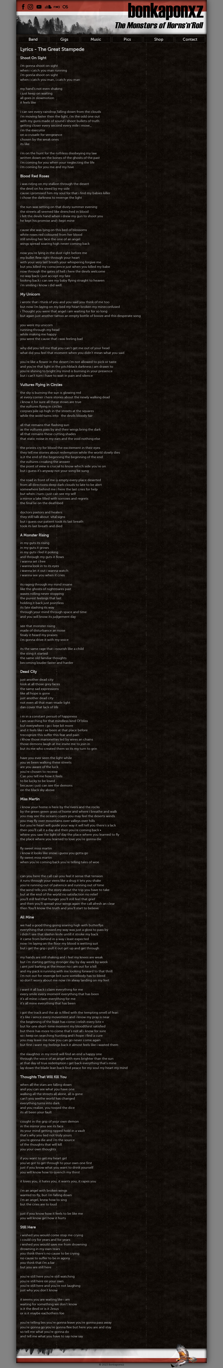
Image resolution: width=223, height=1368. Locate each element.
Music (96, 39)
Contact (190, 39)
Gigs (64, 39)
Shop (158, 39)
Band (33, 39)
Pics (127, 39)
